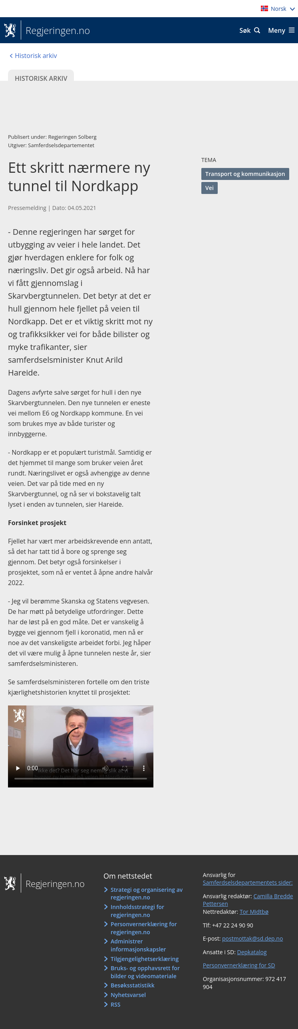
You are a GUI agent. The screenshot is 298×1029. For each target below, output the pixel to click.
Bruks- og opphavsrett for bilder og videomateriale (145, 972)
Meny (276, 30)
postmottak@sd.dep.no (252, 938)
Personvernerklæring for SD (239, 965)
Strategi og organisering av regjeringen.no (147, 893)
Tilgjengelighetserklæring (145, 959)
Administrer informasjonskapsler (138, 945)
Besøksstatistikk (133, 985)
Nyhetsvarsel (128, 995)
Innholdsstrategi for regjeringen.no (137, 911)
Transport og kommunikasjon (245, 174)
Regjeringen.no (55, 30)
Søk (245, 30)
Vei (209, 188)
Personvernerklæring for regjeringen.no (144, 928)
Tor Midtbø (254, 911)
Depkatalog (251, 952)
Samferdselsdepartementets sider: (248, 882)
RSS (115, 1004)
